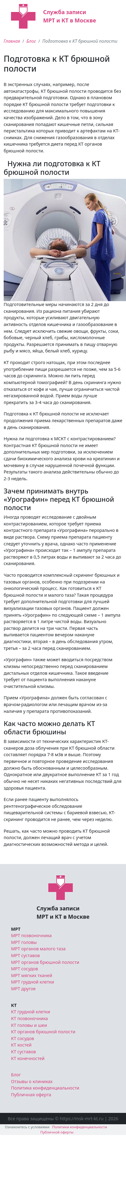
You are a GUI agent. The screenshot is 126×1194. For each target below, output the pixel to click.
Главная (12, 41)
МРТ (15, 929)
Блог (31, 41)
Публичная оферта (31, 1095)
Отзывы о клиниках (32, 1081)
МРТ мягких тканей (31, 975)
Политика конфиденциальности (45, 1088)
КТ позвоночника (29, 1018)
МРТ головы (24, 942)
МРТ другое (23, 989)
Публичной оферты (57, 1132)
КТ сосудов (22, 1038)
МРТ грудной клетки (32, 982)
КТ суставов (23, 1052)
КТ (14, 1005)
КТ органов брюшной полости (43, 1032)
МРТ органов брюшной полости (45, 962)
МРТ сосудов (24, 969)
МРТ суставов (25, 955)
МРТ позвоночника (31, 935)
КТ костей (21, 1045)
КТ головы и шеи (29, 1025)
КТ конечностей (28, 1058)
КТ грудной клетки (30, 1012)
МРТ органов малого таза (38, 949)
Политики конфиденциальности (79, 1127)
